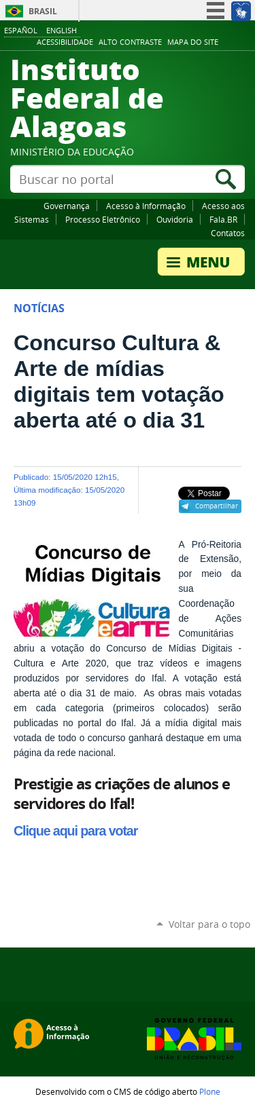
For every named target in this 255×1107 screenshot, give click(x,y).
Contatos (228, 232)
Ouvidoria (174, 219)
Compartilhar (216, 505)
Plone (209, 1091)
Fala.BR (223, 219)
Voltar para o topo (209, 924)
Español (20, 30)
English (61, 30)
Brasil (43, 11)
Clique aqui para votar (75, 830)
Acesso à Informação (146, 205)
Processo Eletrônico (102, 219)
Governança (67, 205)
